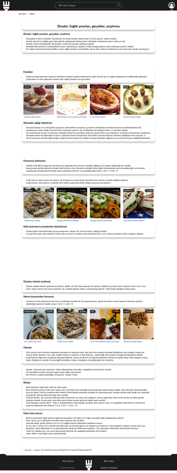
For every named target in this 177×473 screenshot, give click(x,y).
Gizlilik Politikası (67, 467)
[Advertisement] (88, 61)
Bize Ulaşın (109, 461)
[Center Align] (119, 4)
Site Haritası (68, 461)
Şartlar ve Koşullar (109, 467)
